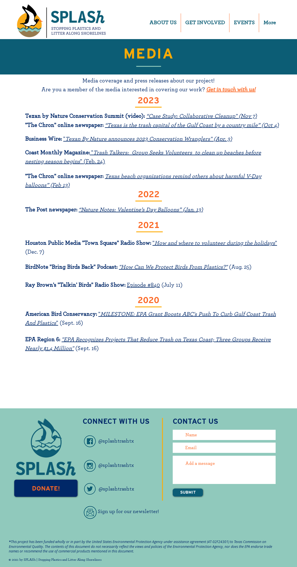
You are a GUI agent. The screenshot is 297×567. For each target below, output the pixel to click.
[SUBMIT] (188, 493)
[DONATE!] (46, 488)
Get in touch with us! (231, 89)
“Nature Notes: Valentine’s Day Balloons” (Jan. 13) (141, 210)
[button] (163, 22)
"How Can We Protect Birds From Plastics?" (173, 267)
